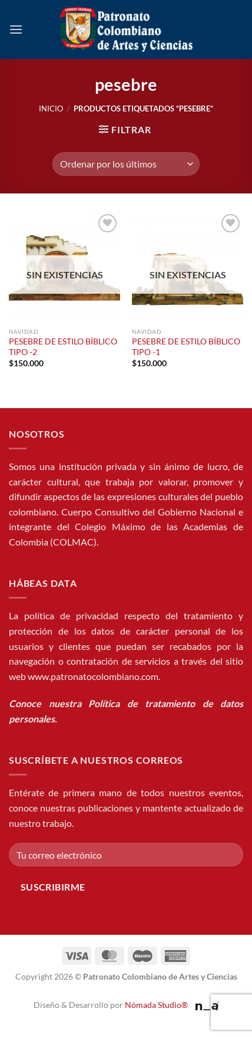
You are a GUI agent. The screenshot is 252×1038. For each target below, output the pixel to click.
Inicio (51, 108)
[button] (16, 29)
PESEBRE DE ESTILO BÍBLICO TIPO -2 (63, 347)
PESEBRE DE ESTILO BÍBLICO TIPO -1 (186, 347)
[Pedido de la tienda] (125, 164)
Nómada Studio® (156, 1005)
